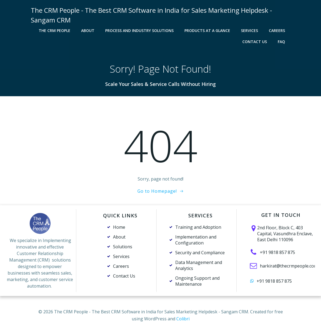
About (87, 30)
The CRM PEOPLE (54, 30)
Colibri (183, 319)
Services (249, 30)
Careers (277, 30)
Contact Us (254, 41)
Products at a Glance (207, 30)
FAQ (281, 41)
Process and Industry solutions (139, 30)
